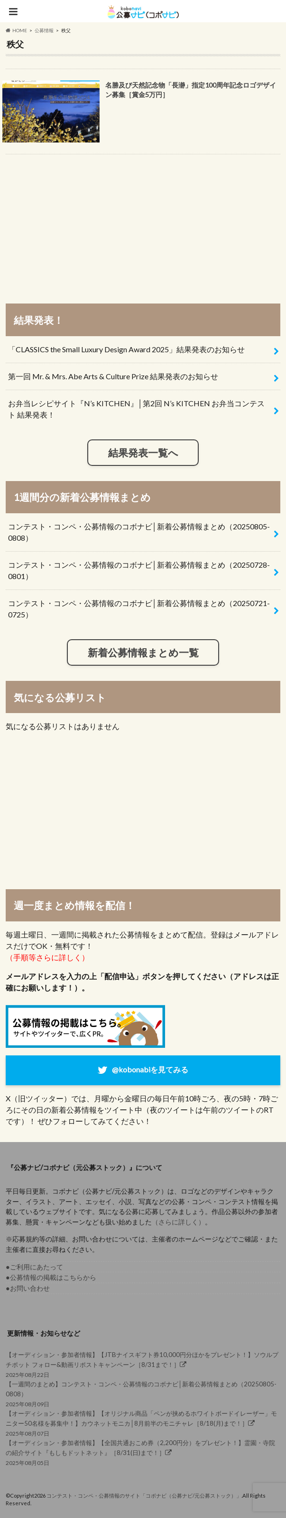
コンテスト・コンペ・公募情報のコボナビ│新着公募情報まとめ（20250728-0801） (139, 570)
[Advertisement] (143, 224)
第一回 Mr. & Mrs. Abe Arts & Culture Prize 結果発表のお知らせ (113, 376)
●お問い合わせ (28, 1288)
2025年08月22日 (143, 1364)
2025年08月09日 (143, 1393)
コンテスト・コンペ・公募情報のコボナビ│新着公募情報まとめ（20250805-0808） (139, 532)
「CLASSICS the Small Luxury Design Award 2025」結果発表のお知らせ (126, 349)
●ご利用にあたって (34, 1267)
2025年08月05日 (143, 1452)
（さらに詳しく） (178, 1222)
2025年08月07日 (143, 1423)
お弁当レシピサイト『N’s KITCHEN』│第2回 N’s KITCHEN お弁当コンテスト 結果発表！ (136, 409)
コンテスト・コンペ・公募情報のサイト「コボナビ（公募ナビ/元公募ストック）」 (143, 1495)
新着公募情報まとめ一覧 (143, 652)
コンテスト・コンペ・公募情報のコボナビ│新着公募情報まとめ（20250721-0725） (139, 608)
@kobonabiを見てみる (150, 1068)
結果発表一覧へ (143, 452)
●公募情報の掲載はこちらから (51, 1277)
